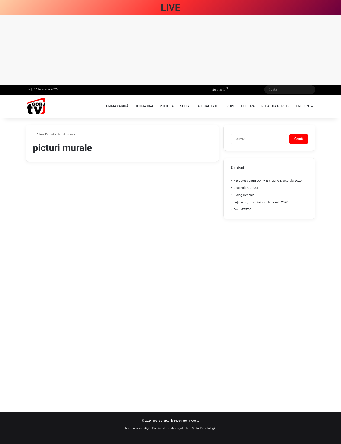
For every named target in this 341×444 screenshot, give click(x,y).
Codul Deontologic (204, 428)
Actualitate (208, 106)
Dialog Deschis (243, 195)
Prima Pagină (44, 134)
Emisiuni (303, 106)
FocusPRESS (242, 209)
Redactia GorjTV (275, 106)
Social (185, 106)
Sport (230, 106)
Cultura (248, 106)
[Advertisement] (170, 49)
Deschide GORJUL (246, 187)
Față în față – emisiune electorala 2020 (260, 202)
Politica (167, 106)
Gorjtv (195, 420)
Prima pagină (117, 106)
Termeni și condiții (137, 428)
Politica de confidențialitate (170, 428)
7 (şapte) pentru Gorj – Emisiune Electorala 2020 (267, 180)
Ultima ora (144, 106)
